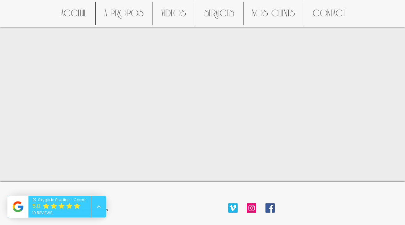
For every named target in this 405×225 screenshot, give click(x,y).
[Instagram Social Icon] (251, 208)
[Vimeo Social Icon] (233, 208)
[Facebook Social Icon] (270, 208)
